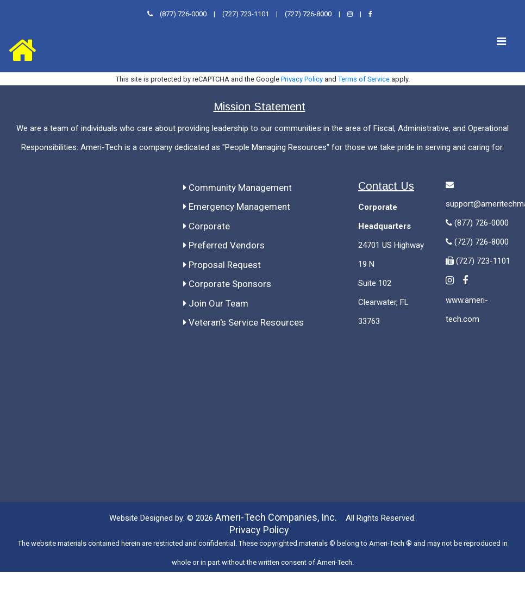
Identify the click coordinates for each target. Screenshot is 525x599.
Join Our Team (215, 302)
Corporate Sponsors (227, 283)
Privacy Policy (302, 78)
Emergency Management (236, 206)
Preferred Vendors (224, 244)
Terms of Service (364, 78)
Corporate (206, 225)
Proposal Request (222, 264)
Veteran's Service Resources (243, 321)
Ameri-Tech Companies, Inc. (276, 516)
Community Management (237, 187)
